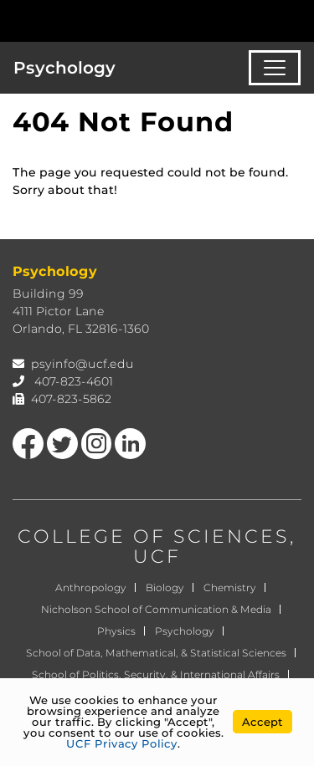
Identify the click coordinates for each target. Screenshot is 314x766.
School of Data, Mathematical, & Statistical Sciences (156, 652)
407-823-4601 (73, 381)
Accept (262, 721)
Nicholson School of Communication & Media (156, 609)
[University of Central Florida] (127, 20)
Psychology (64, 68)
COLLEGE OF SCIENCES (154, 536)
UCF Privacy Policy (122, 743)
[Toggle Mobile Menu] (297, 19)
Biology (165, 587)
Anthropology (90, 587)
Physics (116, 631)
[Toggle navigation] (275, 67)
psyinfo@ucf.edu (82, 363)
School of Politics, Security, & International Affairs (156, 674)
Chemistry (229, 587)
